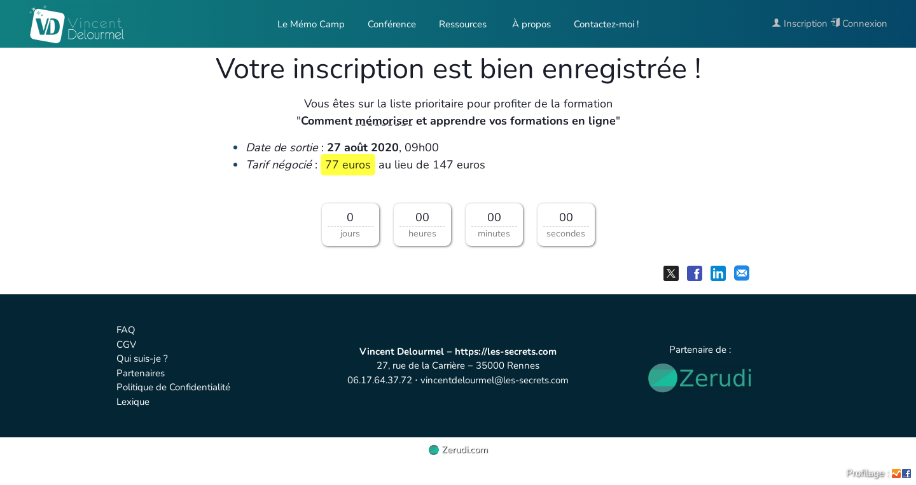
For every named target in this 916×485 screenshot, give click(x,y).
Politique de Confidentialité (173, 387)
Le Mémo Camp (311, 24)
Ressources (463, 24)
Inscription (800, 23)
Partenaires (140, 373)
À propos (530, 24)
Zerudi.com (458, 449)
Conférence (392, 24)
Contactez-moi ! (606, 24)
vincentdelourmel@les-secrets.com (494, 380)
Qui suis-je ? (142, 358)
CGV (126, 344)
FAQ (125, 330)
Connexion (858, 23)
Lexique (132, 401)
